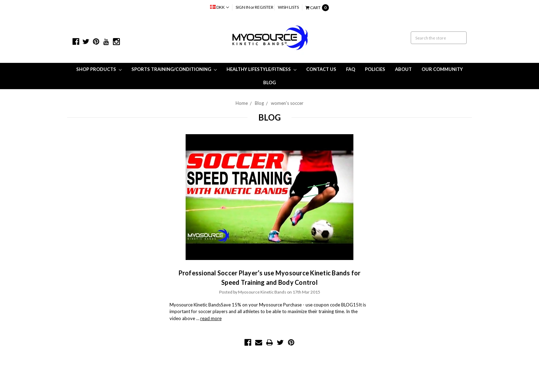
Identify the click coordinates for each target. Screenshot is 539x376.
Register (264, 7)
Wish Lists (288, 7)
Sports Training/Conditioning (174, 69)
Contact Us (321, 69)
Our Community (442, 69)
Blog (269, 82)
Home (242, 103)
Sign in (243, 7)
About (403, 69)
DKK (219, 7)
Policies (375, 69)
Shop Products (99, 69)
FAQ (350, 69)
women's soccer (287, 103)
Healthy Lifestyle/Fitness (261, 69)
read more (211, 318)
